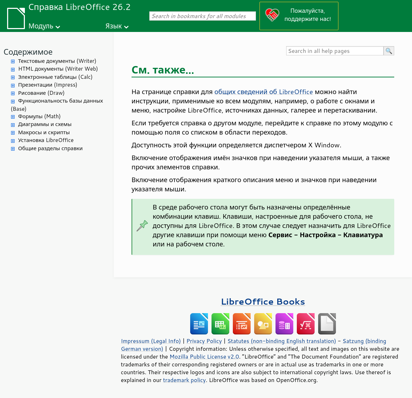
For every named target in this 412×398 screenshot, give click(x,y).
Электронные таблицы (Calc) (55, 77)
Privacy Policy (204, 341)
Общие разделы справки (50, 148)
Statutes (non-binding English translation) (281, 341)
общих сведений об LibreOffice (263, 91)
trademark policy (184, 380)
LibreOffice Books (263, 301)
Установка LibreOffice (46, 140)
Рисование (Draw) (41, 93)
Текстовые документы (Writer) (57, 61)
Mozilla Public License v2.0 (204, 356)
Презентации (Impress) (47, 84)
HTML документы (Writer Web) (58, 68)
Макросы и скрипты (44, 132)
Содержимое (28, 51)
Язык (114, 26)
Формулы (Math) (39, 116)
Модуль (40, 26)
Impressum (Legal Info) (151, 341)
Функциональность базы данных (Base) (57, 105)
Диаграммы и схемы (45, 124)
